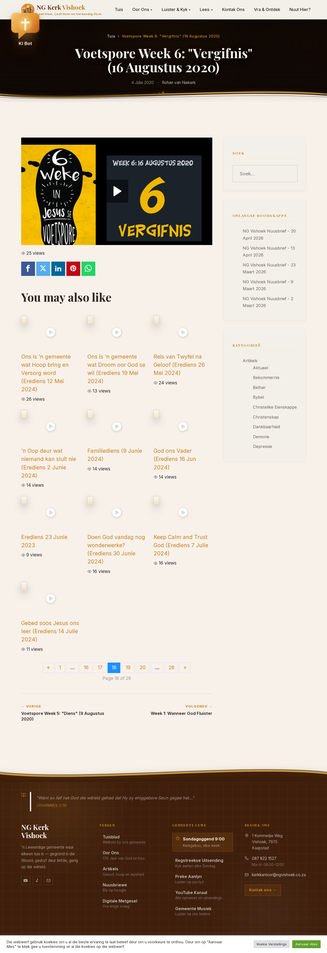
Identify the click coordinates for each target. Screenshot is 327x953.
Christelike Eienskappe (275, 407)
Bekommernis (266, 377)
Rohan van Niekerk (179, 82)
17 (100, 667)
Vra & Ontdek (267, 9)
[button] (25, 28)
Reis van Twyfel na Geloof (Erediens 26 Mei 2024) (179, 364)
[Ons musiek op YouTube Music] (37, 880)
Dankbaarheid (266, 426)
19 (128, 667)
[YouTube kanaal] (25, 880)
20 (143, 667)
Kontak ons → (263, 890)
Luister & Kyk (176, 9)
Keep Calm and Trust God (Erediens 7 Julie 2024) (181, 545)
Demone (261, 436)
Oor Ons (142, 9)
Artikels (250, 360)
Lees (206, 9)
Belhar (259, 387)
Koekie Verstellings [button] (272, 944)
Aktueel (260, 367)
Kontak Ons (233, 9)
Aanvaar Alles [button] (306, 944)
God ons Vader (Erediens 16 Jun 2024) (175, 458)
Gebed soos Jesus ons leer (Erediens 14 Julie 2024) (50, 631)
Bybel (258, 397)
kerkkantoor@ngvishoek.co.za (279, 874)
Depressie (262, 446)
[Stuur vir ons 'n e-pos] (48, 880)
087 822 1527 (264, 858)
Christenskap (266, 417)
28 (171, 667)
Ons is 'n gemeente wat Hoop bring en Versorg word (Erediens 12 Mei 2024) (46, 373)
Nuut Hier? (300, 9)
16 (86, 667)
